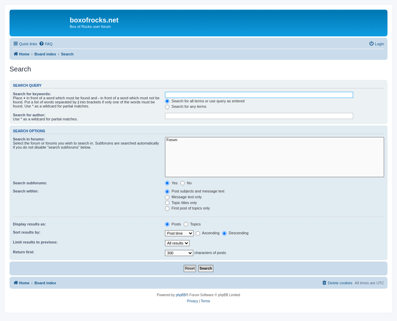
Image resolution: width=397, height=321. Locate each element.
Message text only (183, 197)
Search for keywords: (32, 94)
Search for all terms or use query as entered (205, 101)
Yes (171, 183)
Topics (192, 224)
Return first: (23, 252)
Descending (235, 233)
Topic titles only (181, 203)
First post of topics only (187, 208)
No (186, 183)
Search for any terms (185, 106)
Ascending (207, 233)
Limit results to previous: (35, 242)
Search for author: (29, 115)
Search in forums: (29, 139)
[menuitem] (45, 44)
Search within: (25, 191)
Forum (274, 140)
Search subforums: (30, 183)
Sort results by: (26, 232)
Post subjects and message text (194, 191)
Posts (173, 224)
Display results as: (29, 224)
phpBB (181, 295)
